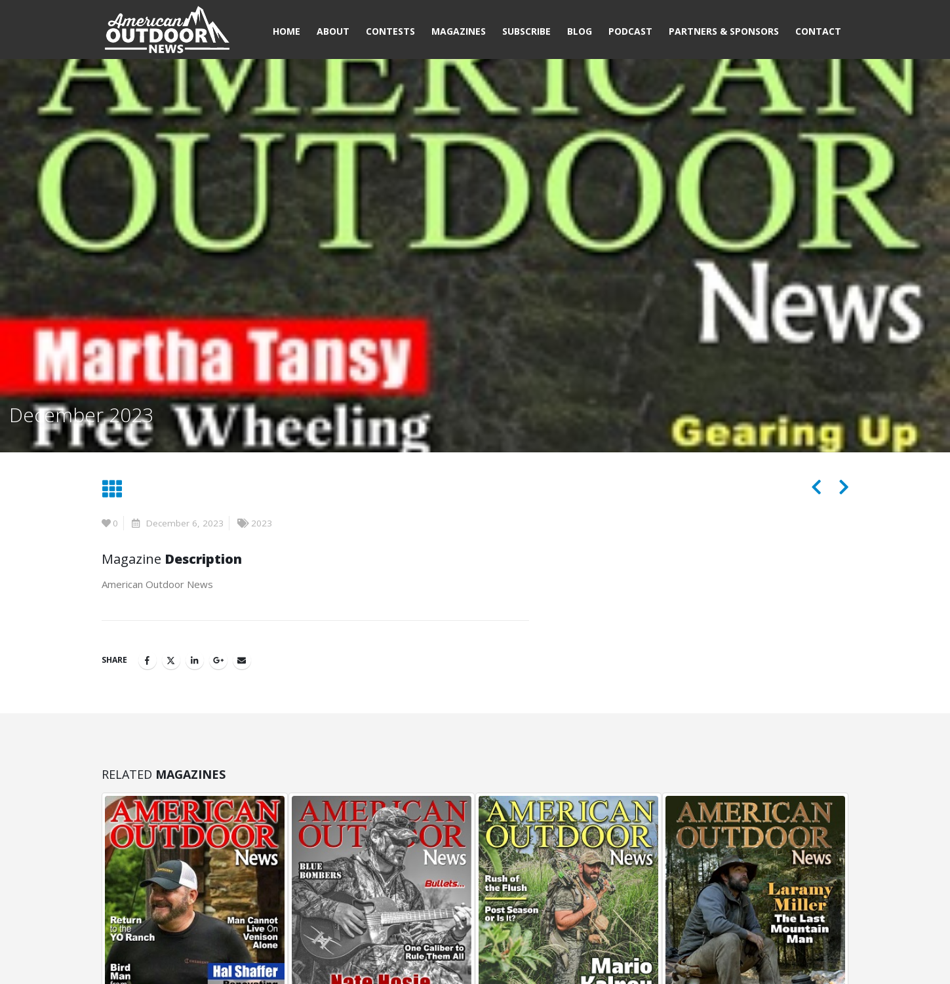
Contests (390, 31)
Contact (818, 31)
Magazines (458, 31)
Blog (579, 31)
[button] (112, 489)
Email (242, 660)
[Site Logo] (167, 31)
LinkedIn (195, 660)
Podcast (630, 31)
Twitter (171, 660)
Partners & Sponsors (724, 31)
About (333, 31)
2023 (261, 523)
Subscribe (526, 31)
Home (286, 31)
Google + (218, 660)
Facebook (147, 660)
